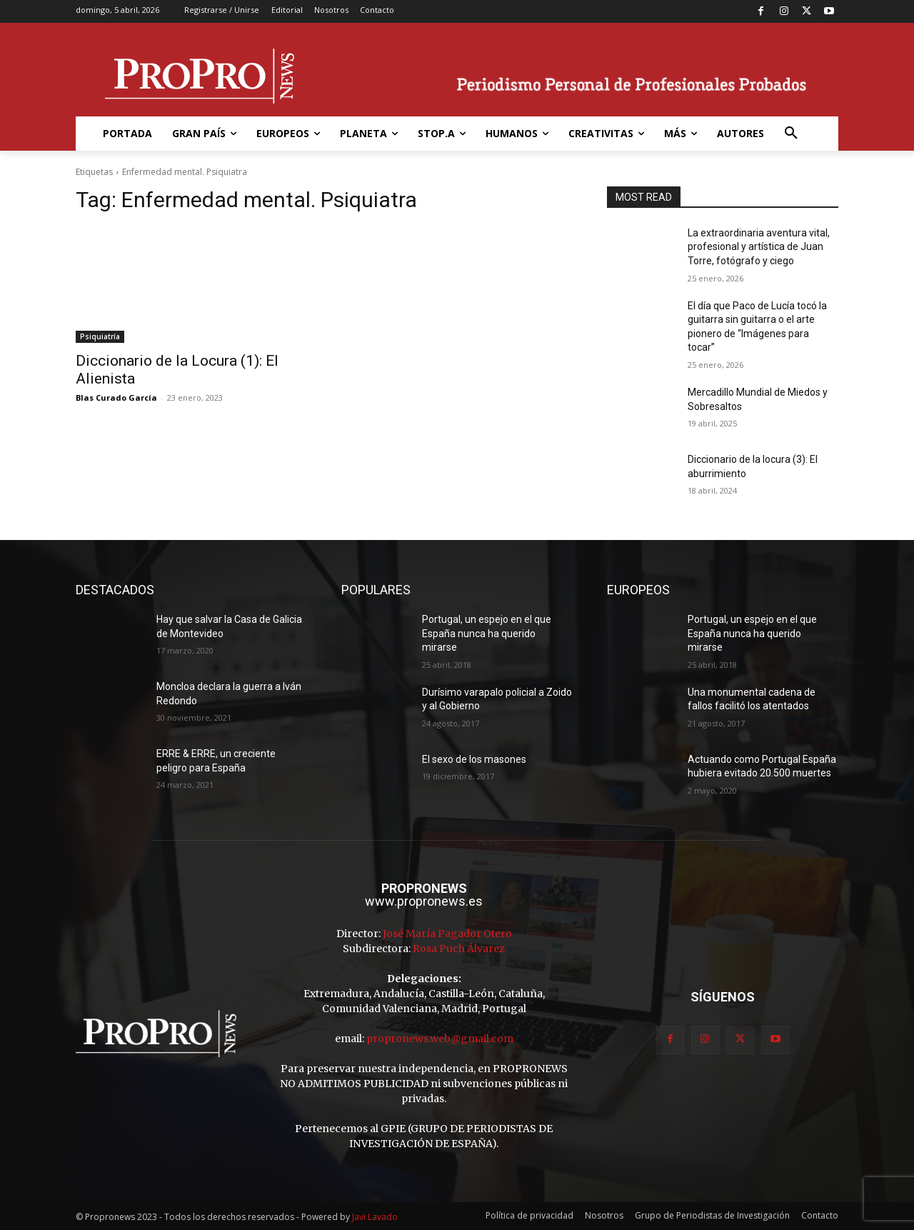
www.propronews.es (424, 901)
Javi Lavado (375, 1217)
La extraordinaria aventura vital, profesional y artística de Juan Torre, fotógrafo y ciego (759, 246)
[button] (791, 133)
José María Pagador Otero (447, 933)
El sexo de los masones (474, 759)
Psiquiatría (100, 336)
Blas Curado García (116, 397)
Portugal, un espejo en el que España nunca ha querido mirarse (486, 633)
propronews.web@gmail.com (439, 1038)
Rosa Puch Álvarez (459, 948)
